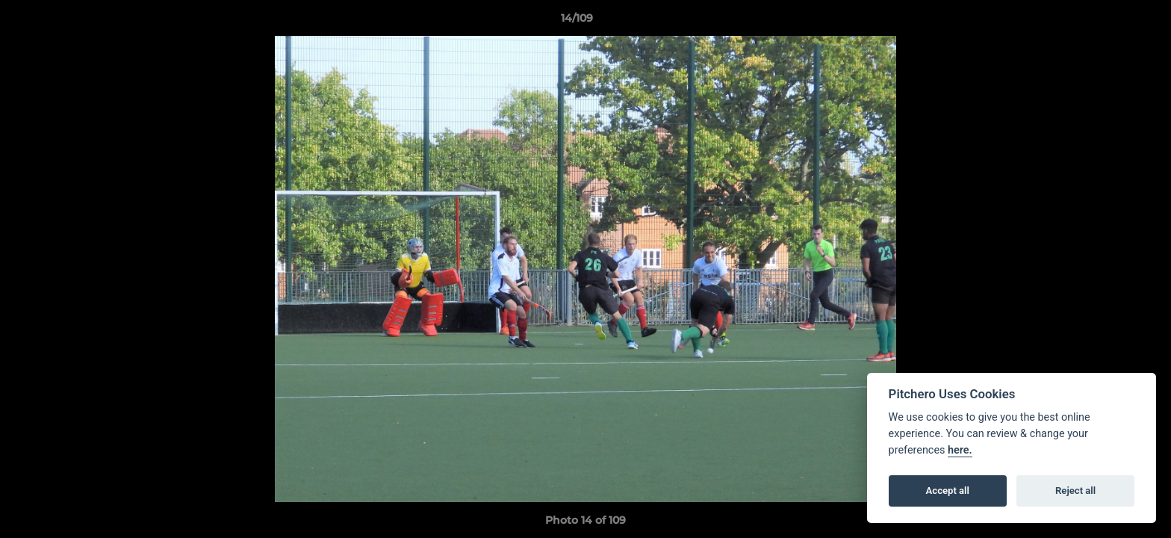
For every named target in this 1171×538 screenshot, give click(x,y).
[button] (1108, 21)
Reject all (1075, 490)
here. (960, 450)
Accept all (947, 490)
